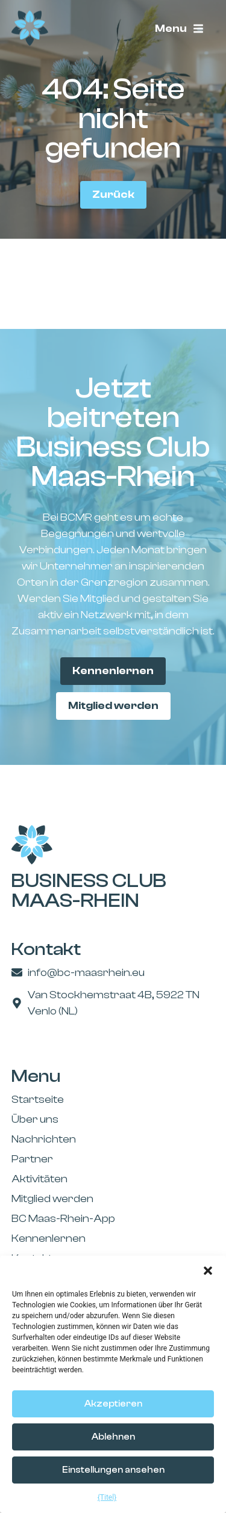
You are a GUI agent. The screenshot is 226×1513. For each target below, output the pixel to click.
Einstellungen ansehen (113, 1470)
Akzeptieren (113, 1404)
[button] (208, 1271)
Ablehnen (113, 1437)
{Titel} (107, 1497)
